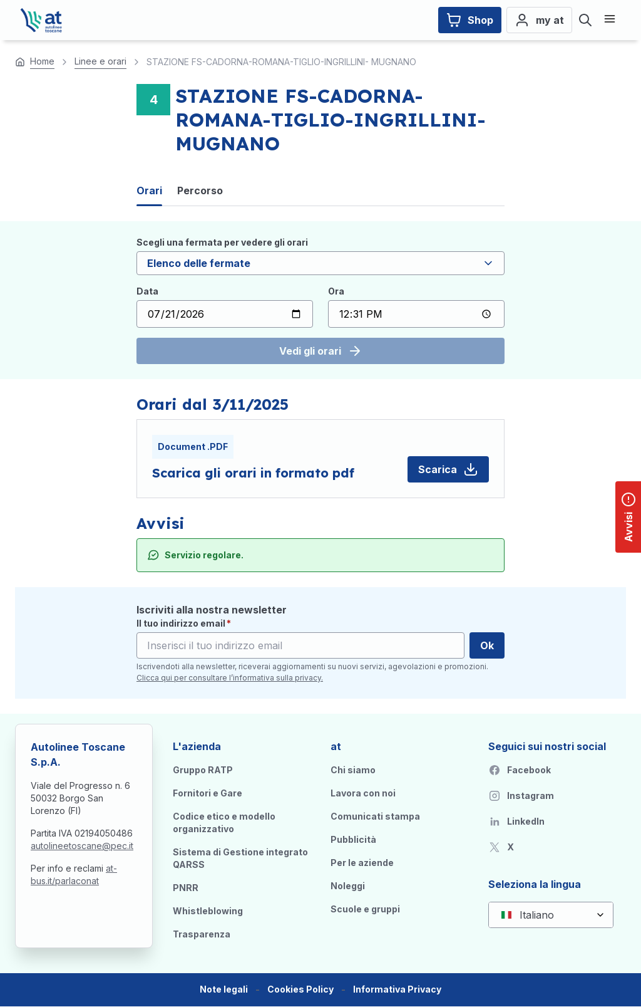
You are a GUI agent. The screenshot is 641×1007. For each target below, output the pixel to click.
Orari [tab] (149, 190)
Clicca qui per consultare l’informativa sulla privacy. (229, 677)
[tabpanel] (320, 300)
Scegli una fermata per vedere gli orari (222, 242)
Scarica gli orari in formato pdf (253, 473)
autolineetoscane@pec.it (82, 845)
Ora (336, 291)
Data (147, 291)
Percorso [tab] (200, 190)
